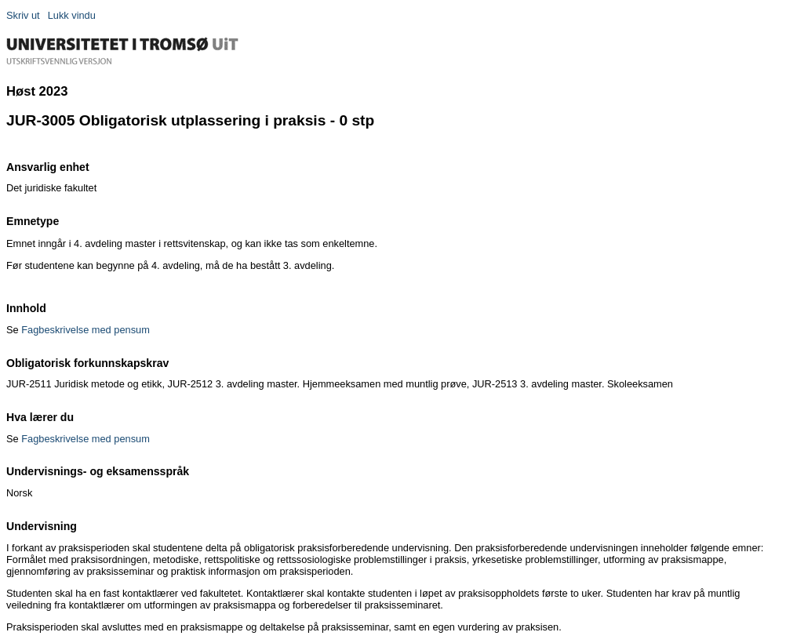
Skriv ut (23, 15)
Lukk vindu (72, 15)
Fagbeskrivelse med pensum (85, 330)
